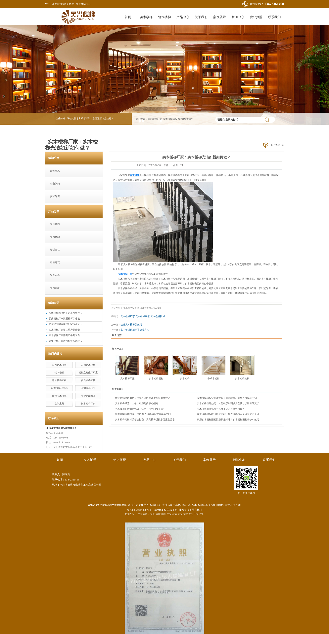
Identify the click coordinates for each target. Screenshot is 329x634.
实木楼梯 (146, 17)
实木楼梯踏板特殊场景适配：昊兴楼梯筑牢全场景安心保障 (228, 414)
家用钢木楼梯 (88, 364)
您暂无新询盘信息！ (103, 118)
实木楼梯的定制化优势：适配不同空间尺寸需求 (140, 408)
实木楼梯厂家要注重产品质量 (64, 329)
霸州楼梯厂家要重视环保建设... (65, 318)
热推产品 (129, 514)
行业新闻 (55, 183)
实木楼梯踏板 (170, 119)
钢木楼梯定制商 (59, 388)
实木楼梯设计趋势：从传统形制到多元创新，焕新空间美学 (228, 403)
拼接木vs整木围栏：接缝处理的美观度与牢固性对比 (142, 398)
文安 (169, 514)
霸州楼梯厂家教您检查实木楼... (65, 341)
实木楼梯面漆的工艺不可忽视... (65, 313)
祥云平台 (172, 509)
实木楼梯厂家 (127, 316)
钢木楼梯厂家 (88, 403)
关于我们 (201, 17)
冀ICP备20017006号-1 (139, 509)
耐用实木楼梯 (59, 395)
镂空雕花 (55, 262)
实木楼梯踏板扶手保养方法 (134, 329)
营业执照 (256, 17)
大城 (185, 514)
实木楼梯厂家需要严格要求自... (65, 335)
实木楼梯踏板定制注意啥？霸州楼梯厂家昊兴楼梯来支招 (227, 398)
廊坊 (158, 514)
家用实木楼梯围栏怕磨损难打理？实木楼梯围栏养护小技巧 (228, 419)
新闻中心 (237, 17)
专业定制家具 (88, 395)
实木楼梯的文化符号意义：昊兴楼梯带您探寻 (221, 408)
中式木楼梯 (213, 378)
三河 (196, 514)
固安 (180, 514)
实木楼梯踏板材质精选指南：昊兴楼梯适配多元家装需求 (145, 419)
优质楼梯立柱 (88, 380)
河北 (152, 514)
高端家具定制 (88, 388)
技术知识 (55, 196)
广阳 (201, 514)
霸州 (163, 514)
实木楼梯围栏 (185, 119)
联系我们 (274, 17)
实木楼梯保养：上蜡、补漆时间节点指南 (136, 403)
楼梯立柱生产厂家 (88, 372)
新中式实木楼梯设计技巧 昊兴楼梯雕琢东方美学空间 (143, 414)
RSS (80, 118)
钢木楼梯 (164, 17)
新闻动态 (55, 170)
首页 (128, 17)
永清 (174, 514)
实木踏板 (55, 288)
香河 (190, 514)
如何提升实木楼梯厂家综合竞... (65, 324)
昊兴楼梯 (197, 509)
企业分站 (60, 118)
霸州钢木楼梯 (59, 364)
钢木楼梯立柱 (59, 380)
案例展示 (219, 17)
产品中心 (182, 17)
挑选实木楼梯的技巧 (131, 324)
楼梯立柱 (55, 249)
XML (87, 118)
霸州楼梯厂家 (155, 119)
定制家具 (55, 275)
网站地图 (71, 118)
